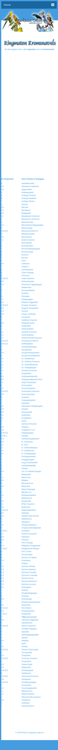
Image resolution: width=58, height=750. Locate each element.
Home (7, 4)
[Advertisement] (29, 80)
